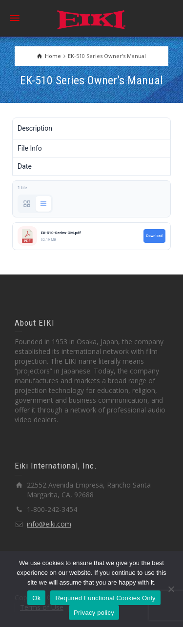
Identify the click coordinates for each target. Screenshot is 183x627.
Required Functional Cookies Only (105, 598)
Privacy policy (94, 612)
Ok (36, 598)
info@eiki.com (49, 524)
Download (154, 236)
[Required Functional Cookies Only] (171, 589)
